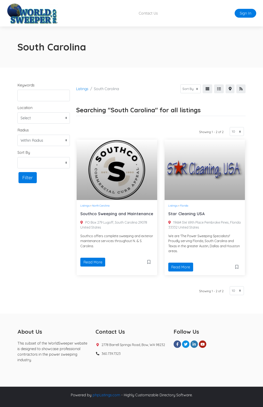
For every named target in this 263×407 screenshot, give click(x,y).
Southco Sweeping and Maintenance (116, 213)
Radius (23, 130)
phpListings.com (106, 395)
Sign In (245, 13)
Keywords (26, 85)
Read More (92, 262)
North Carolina (101, 205)
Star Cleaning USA (186, 213)
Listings (82, 88)
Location (24, 107)
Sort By (23, 152)
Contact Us (148, 13)
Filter (27, 178)
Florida (184, 205)
